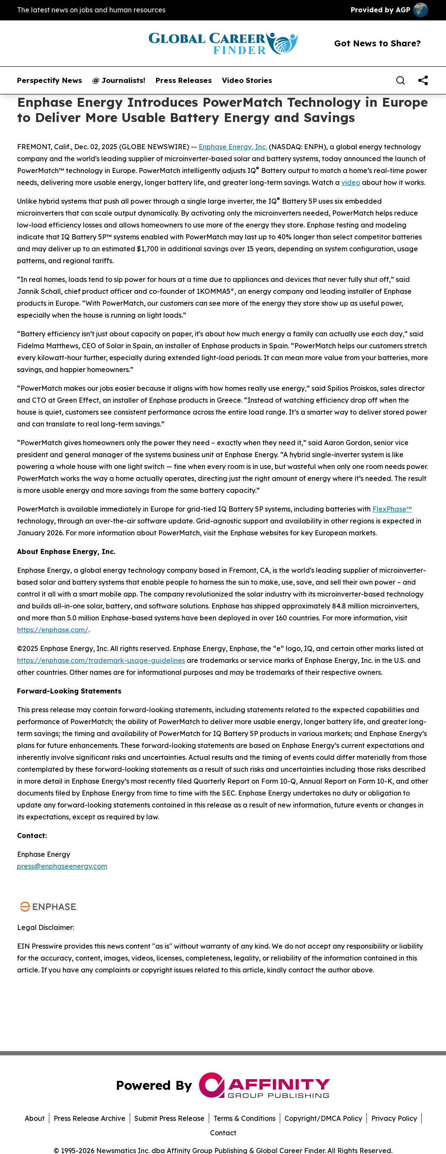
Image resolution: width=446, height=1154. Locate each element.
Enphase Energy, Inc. (233, 146)
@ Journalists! (118, 80)
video (350, 182)
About (35, 1118)
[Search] (400, 80)
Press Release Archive (89, 1118)
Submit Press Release (169, 1118)
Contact (223, 1132)
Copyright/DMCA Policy (323, 1118)
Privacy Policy (394, 1118)
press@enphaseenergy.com (62, 866)
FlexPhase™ (392, 509)
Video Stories (247, 80)
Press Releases (184, 80)
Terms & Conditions (244, 1118)
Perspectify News (49, 80)
